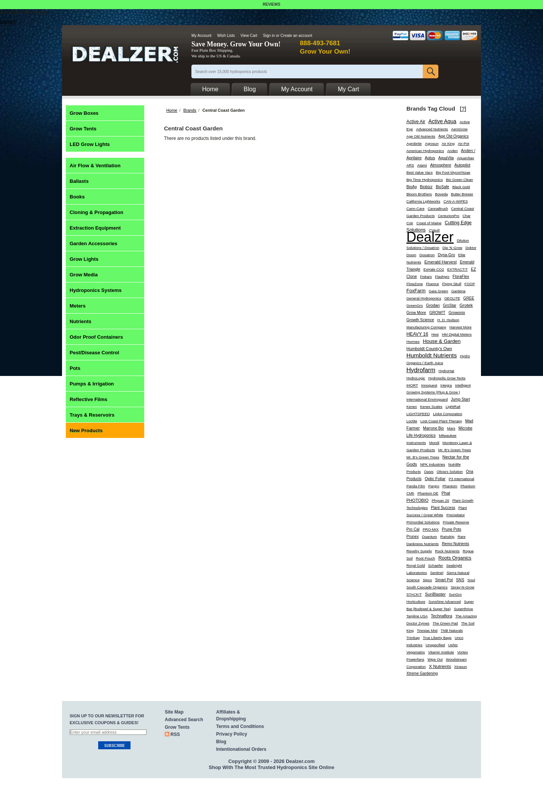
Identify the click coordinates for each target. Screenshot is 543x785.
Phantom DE (427, 493)
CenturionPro (449, 216)
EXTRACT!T (457, 269)
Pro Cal (412, 529)
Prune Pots (451, 529)
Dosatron (427, 255)
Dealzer (430, 237)
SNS (460, 579)
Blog (221, 741)
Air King (448, 143)
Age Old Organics (453, 136)
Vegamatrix (415, 652)
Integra (446, 385)
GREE (469, 298)
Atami (422, 165)
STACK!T (414, 594)
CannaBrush (438, 208)
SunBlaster (435, 594)
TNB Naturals (452, 630)
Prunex (412, 536)
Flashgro (442, 276)
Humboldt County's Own (429, 348)
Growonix (457, 313)
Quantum (429, 536)
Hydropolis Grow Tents (447, 378)
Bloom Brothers (419, 194)
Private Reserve (456, 522)
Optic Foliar (435, 478)
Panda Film (415, 486)
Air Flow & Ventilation (95, 165)
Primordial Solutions (422, 522)
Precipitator (455, 515)
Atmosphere (440, 165)
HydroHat (446, 371)
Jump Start (460, 399)
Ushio (453, 645)
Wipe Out (435, 659)
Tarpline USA (417, 616)
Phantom (450, 486)
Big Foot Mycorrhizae (453, 172)
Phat (445, 493)
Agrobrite (414, 143)
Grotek (466, 305)
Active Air (415, 121)
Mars (451, 428)
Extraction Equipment (95, 228)
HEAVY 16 (417, 334)
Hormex (413, 341)
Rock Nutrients (447, 551)
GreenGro (414, 305)
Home (171, 110)
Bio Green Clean (459, 180)
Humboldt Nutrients (431, 355)
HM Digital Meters (456, 334)
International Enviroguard (427, 399)
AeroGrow (459, 129)
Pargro (433, 486)
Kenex (411, 406)
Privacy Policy (231, 734)
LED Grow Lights (90, 144)
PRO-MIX (431, 529)
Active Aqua (442, 121)
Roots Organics (454, 558)
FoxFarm (415, 290)
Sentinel (436, 573)
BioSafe (442, 187)
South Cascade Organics (426, 587)
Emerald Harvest (440, 262)
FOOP (470, 284)
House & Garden (441, 341)
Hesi (435, 334)
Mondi (434, 443)
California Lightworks (423, 201)
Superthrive (463, 609)
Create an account (296, 35)
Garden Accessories (93, 243)
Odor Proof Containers (96, 337)
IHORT (412, 385)
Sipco (427, 580)
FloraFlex (460, 276)
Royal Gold (415, 565)
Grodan (433, 305)
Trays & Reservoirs (92, 415)
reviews (8, 21)
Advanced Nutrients (432, 129)
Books (77, 197)
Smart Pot (444, 580)
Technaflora (441, 616)
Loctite (411, 421)
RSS (175, 734)
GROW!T (437, 313)
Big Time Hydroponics (424, 180)
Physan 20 (440, 500)
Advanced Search (184, 719)
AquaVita (446, 158)
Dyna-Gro (446, 255)
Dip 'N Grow (452, 248)
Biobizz (426, 187)
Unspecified (435, 645)
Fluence (432, 284)
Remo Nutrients (455, 544)
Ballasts (79, 181)
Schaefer (435, 565)
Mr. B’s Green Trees (422, 457)
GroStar (449, 305)
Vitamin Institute (441, 652)
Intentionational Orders (241, 749)
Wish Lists (226, 35)
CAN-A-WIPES (455, 201)
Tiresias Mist (427, 630)
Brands (189, 110)
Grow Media (84, 275)
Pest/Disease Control (94, 352)
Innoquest (429, 385)
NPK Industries (432, 464)
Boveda (441, 194)
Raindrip (447, 536)
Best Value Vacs (419, 172)
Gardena (458, 291)
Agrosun (432, 143)
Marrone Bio (433, 428)
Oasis (428, 471)
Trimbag (413, 638)
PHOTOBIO (417, 500)
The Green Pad (445, 623)
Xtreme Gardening (422, 673)
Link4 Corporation (447, 414)
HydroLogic (415, 378)
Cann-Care (415, 208)
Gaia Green (438, 291)
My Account (201, 35)
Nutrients (80, 321)
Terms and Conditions (240, 726)
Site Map (174, 712)
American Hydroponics (425, 151)
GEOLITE (452, 298)
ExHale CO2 (434, 269)
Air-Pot (463, 143)
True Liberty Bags (437, 638)
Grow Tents (83, 129)
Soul (471, 580)
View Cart (248, 35)
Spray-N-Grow (462, 587)
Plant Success (443, 508)
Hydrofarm (420, 369)
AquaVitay (465, 158)
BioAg (411, 187)
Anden (452, 151)
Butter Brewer (462, 194)
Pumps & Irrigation (92, 384)
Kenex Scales (431, 406)
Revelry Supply (419, 551)
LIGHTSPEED (418, 414)
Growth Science (420, 320)
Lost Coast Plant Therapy (441, 421)
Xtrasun (460, 666)
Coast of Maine (428, 223)
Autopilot (462, 165)
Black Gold (461, 187)
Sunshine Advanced (444, 601)
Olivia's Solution (449, 471)
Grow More (416, 313)
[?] (463, 108)
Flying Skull (451, 284)
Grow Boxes (84, 113)
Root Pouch (425, 558)
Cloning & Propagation (96, 212)
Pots (75, 368)
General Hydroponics (423, 298)
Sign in (269, 35)
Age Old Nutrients (420, 136)
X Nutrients (440, 666)
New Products (86, 430)
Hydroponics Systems (96, 290)
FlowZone (414, 284)
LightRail (453, 406)
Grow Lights (84, 259)
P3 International (461, 479)
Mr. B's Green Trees (454, 450)
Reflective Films (88, 399)
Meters (78, 306)
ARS (410, 165)
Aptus (430, 157)
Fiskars (426, 276)
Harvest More (460, 327)
